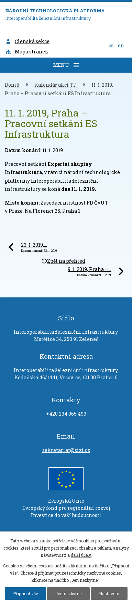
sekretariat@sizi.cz (66, 450)
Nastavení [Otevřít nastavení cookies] (109, 593)
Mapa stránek (26, 51)
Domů (12, 85)
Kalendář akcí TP (55, 85)
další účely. (81, 555)
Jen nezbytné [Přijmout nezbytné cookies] (68, 593)
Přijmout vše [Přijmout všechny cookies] (25, 593)
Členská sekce (27, 41)
